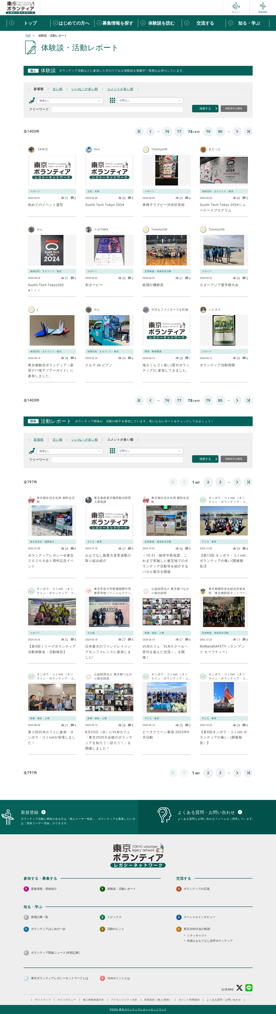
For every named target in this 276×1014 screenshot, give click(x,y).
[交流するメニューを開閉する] (204, 23)
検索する (205, 108)
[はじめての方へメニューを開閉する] (72, 23)
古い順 (58, 89)
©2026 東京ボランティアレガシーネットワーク (137, 1009)
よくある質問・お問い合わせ (224, 1000)
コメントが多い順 (120, 89)
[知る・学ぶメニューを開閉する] (247, 23)
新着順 (39, 89)
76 (167, 131)
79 (208, 131)
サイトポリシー (67, 1000)
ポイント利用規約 (189, 1000)
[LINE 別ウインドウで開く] (249, 988)
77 (179, 131)
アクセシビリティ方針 (124, 1000)
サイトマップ (43, 1000)
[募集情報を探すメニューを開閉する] (116, 23)
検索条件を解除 (233, 108)
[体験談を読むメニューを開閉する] (160, 23)
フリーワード (39, 109)
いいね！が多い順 (85, 89)
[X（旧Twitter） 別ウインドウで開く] (239, 988)
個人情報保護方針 (93, 1000)
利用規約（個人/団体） (158, 1000)
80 (220, 131)
